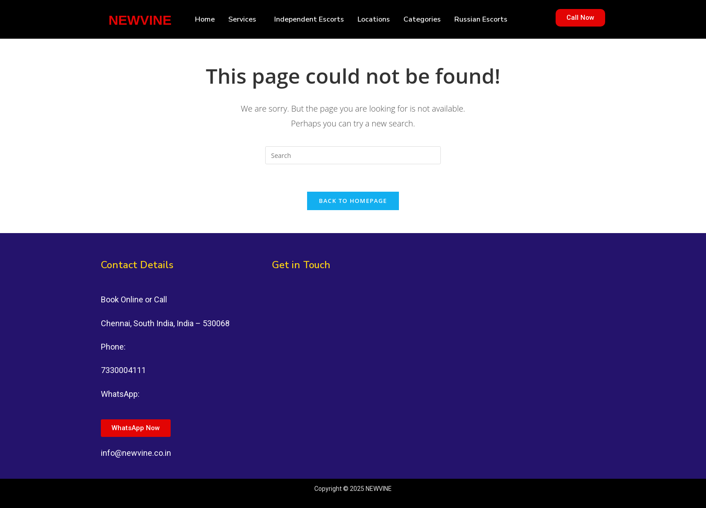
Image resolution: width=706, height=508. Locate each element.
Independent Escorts (309, 19)
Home (205, 19)
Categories (422, 19)
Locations (374, 19)
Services (242, 19)
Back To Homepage (353, 201)
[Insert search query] (353, 155)
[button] (244, 19)
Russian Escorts (480, 19)
